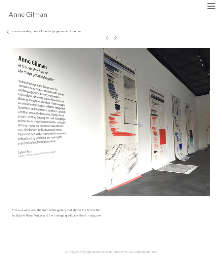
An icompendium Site (143, 252)
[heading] (40, 19)
